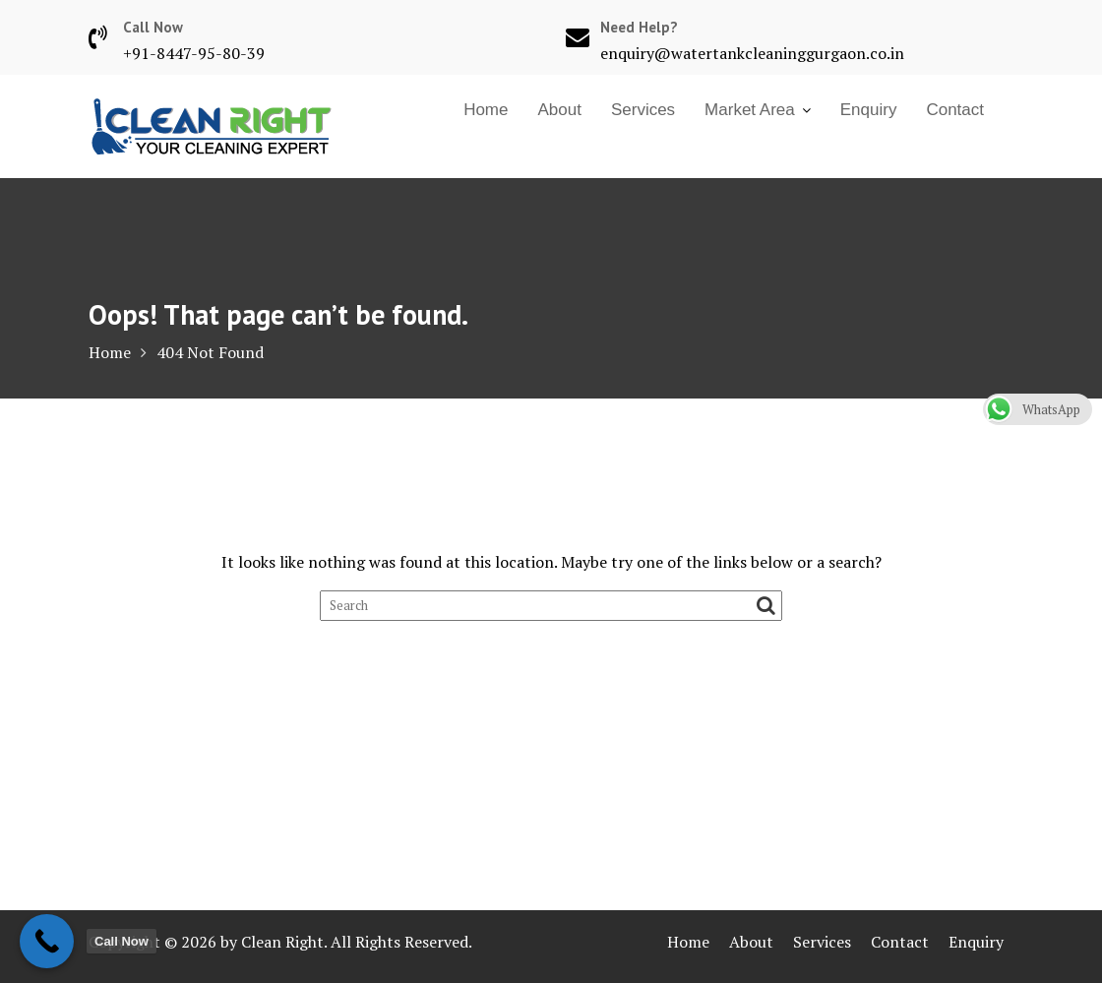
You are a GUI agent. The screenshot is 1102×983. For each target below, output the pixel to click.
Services (643, 109)
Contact (955, 109)
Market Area (749, 109)
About (559, 109)
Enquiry (868, 109)
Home (485, 109)
